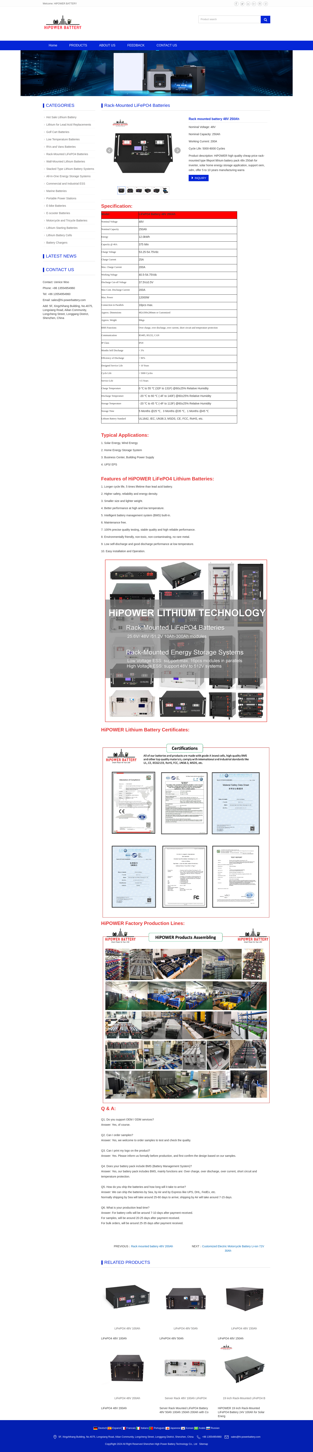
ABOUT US (107, 45)
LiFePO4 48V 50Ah (186, 1328)
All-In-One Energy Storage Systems (68, 176)
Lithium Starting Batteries (61, 227)
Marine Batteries (56, 191)
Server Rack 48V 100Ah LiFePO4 (186, 1398)
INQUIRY (198, 178)
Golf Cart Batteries (57, 132)
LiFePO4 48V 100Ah (127, 1328)
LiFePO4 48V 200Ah (127, 1398)
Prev (109, 150)
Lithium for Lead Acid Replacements (68, 124)
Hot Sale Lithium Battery (61, 117)
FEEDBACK (136, 45)
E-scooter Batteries (58, 213)
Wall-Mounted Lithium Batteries (65, 161)
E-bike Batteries (56, 205)
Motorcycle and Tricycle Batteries (66, 220)
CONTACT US (166, 45)
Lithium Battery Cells (59, 235)
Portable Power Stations (61, 198)
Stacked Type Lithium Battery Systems (70, 168)
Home (53, 45)
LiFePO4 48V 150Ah (244, 1328)
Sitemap (203, 1444)
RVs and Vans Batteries (61, 146)
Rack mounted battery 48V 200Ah (152, 1246)
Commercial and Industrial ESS (65, 183)
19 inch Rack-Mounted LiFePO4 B (244, 1398)
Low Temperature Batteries (63, 139)
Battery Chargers (56, 242)
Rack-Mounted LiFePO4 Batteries (67, 154)
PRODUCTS (78, 45)
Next (177, 150)
